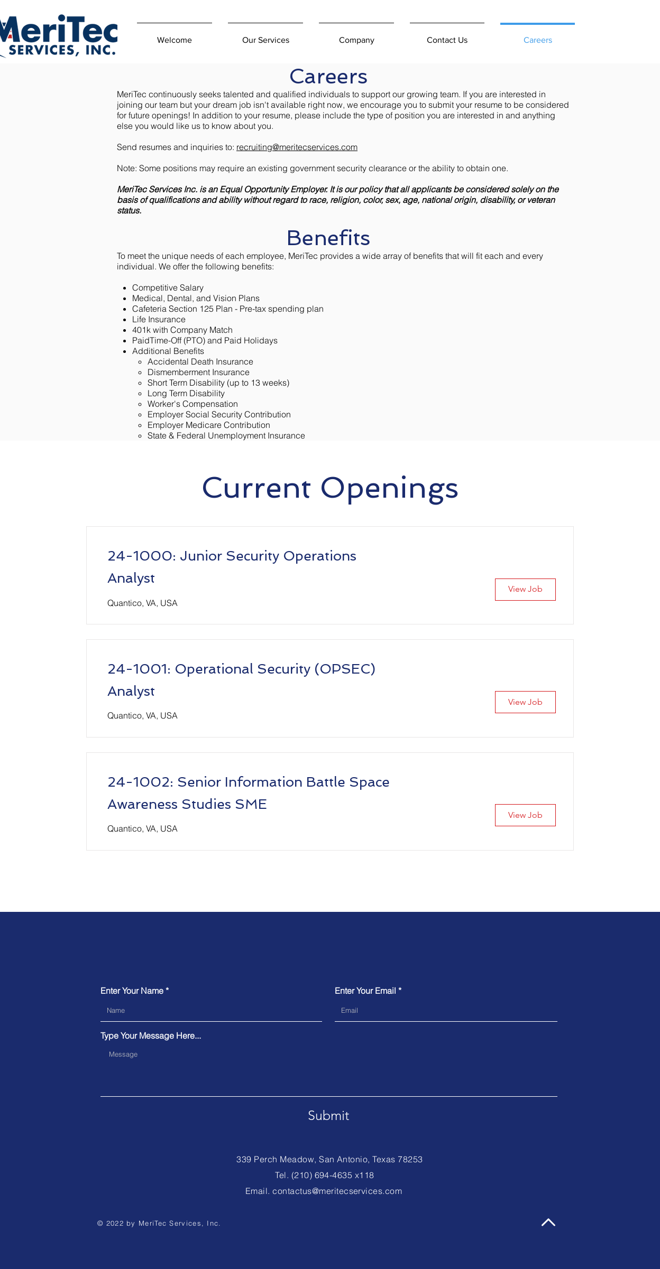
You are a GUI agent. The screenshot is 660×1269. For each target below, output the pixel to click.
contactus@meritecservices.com (337, 1191)
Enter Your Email (365, 990)
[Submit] (328, 1115)
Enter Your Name (131, 990)
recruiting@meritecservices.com (297, 147)
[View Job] (525, 589)
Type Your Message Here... (150, 1035)
